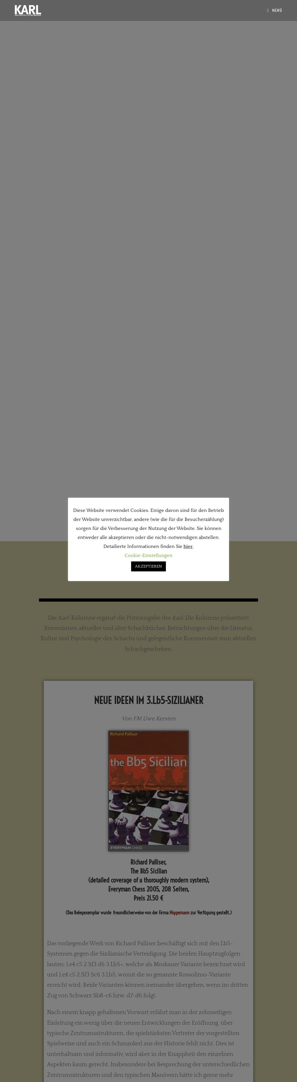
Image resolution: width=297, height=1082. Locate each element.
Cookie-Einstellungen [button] (148, 555)
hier (188, 546)
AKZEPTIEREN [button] (148, 566)
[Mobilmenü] (274, 10)
